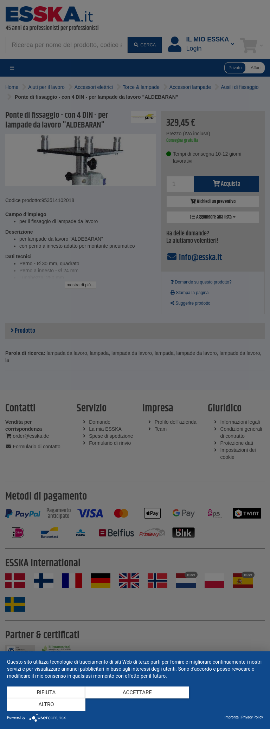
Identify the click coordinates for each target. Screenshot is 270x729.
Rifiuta (45, 705)
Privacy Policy (252, 717)
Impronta (232, 717)
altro (224, 705)
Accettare (135, 705)
